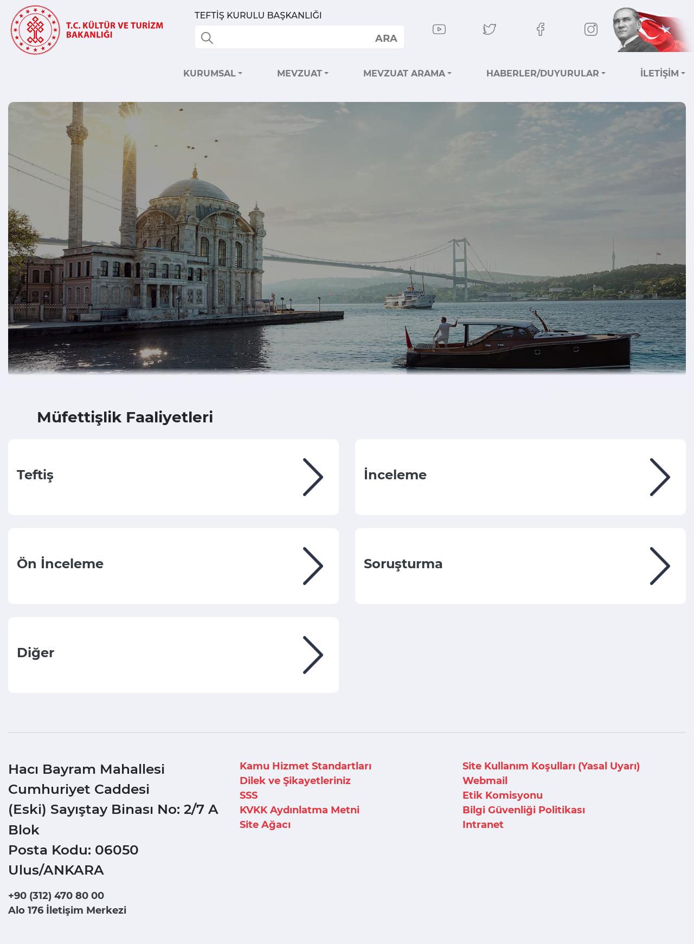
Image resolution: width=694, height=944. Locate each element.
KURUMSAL (209, 73)
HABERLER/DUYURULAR (542, 73)
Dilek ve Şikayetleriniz (295, 781)
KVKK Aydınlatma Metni (299, 810)
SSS (249, 795)
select (386, 38)
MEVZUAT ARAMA (404, 73)
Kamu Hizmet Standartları (305, 766)
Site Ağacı (265, 825)
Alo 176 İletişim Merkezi (67, 910)
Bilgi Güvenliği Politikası (523, 810)
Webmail (484, 781)
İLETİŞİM (659, 73)
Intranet (483, 825)
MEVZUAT (299, 73)
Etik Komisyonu (502, 795)
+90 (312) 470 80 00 (56, 896)
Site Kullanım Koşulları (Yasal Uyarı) (551, 766)
